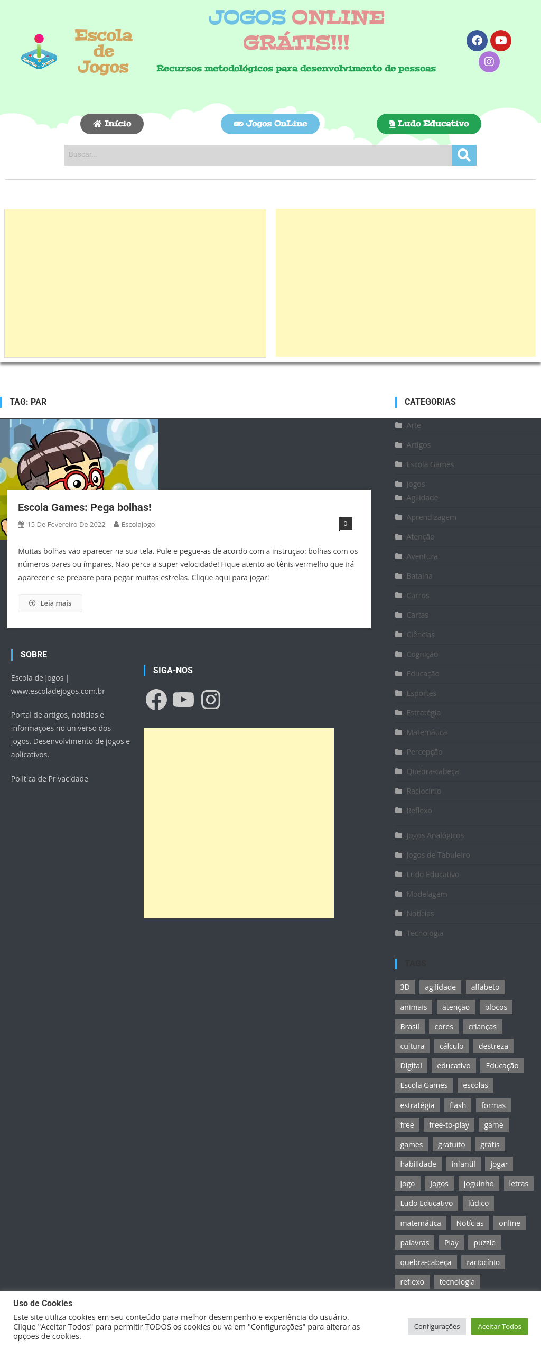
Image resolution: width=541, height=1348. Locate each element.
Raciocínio (424, 791)
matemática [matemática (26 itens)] (420, 1223)
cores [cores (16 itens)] (443, 1026)
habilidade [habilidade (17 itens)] (418, 1164)
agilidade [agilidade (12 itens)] (440, 987)
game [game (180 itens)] (493, 1125)
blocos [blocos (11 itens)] (496, 1007)
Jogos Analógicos (435, 835)
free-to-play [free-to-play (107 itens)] (449, 1125)
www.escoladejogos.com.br (58, 691)
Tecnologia (425, 933)
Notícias (420, 913)
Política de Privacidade (49, 779)
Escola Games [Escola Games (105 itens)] (424, 1085)
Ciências (421, 634)
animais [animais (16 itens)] (413, 1007)
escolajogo (138, 524)
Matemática (427, 732)
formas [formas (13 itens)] (493, 1105)
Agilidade (423, 497)
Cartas (418, 615)
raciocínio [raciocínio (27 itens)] (483, 1262)
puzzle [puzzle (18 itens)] (484, 1243)
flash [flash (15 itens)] (458, 1105)
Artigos (419, 445)
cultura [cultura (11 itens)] (412, 1046)
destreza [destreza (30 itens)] (493, 1046)
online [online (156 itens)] (509, 1223)
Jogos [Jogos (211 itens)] (439, 1183)
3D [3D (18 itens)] (405, 987)
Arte (414, 425)
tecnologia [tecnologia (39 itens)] (457, 1282)
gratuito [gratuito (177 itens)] (451, 1144)
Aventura (422, 556)
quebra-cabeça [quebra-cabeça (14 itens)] (426, 1262)
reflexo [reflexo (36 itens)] (412, 1282)
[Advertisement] (135, 283)
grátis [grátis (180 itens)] (489, 1144)
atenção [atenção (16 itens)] (456, 1007)
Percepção (425, 752)
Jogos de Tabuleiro (438, 855)
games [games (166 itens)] (411, 1144)
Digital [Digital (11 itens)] (411, 1066)
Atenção (421, 537)
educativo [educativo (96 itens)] (453, 1066)
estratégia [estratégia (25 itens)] (417, 1105)
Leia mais (50, 603)
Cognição (423, 654)
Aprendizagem (431, 517)
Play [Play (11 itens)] (451, 1243)
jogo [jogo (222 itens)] (407, 1183)
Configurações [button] (437, 1326)
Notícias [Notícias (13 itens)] (470, 1223)
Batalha (420, 576)
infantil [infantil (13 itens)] (463, 1164)
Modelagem (427, 894)
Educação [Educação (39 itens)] (502, 1066)
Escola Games (430, 464)
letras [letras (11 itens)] (519, 1183)
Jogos (416, 484)
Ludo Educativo (433, 874)
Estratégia (424, 713)
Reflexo (419, 810)
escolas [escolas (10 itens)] (475, 1085)
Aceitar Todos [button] (499, 1326)
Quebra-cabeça (433, 771)
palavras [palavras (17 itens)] (415, 1243)
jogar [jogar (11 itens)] (499, 1164)
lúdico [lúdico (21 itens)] (478, 1203)
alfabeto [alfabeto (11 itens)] (485, 987)
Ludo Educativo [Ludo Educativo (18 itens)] (426, 1203)
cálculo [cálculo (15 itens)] (451, 1046)
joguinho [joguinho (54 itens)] (479, 1183)
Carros (418, 595)
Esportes (422, 693)
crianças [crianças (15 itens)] (483, 1026)
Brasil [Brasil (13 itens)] (409, 1026)
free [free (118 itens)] (407, 1125)
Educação (423, 673)
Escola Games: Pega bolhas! (84, 507)
